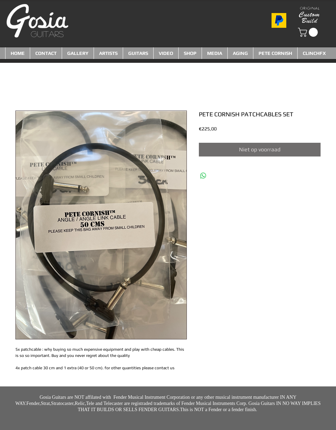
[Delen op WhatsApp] (203, 176)
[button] (309, 32)
